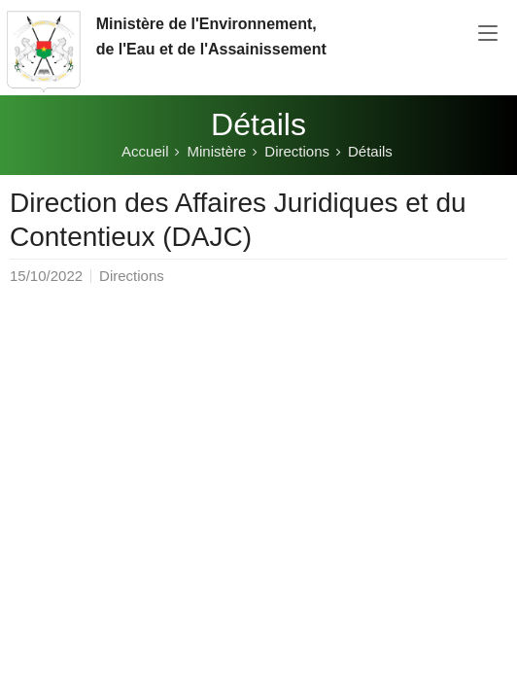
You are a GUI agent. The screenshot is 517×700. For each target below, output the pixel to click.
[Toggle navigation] (488, 34)
